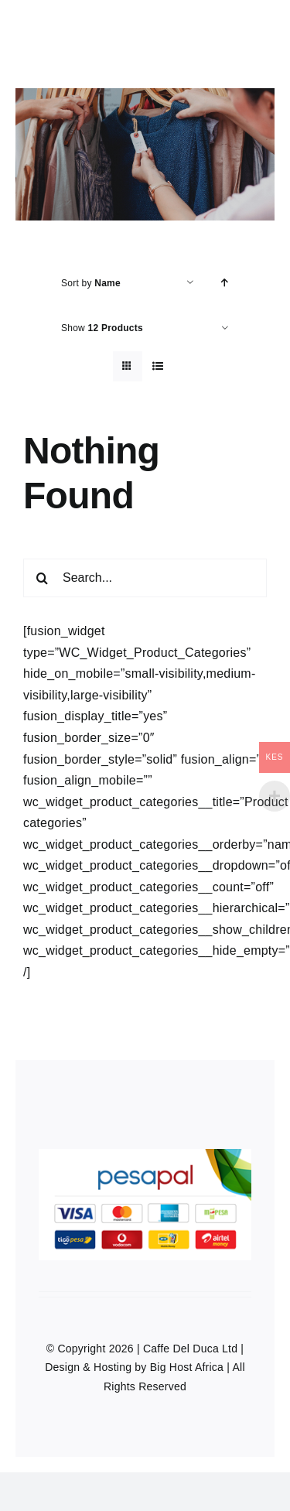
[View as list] (158, 366)
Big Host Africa (186, 1367)
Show (102, 328)
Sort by (91, 283)
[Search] (42, 578)
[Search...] (145, 578)
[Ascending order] (225, 283)
